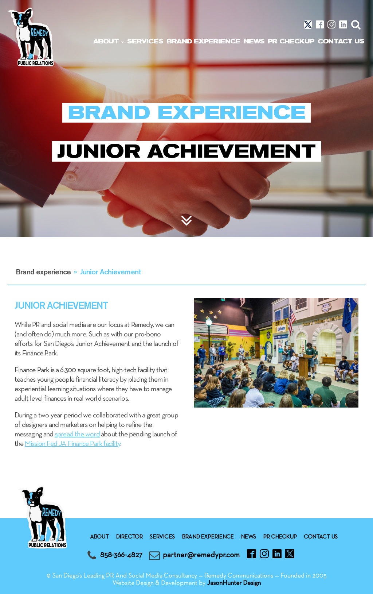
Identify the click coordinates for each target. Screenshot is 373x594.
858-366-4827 (121, 555)
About (106, 41)
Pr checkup (291, 41)
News (254, 41)
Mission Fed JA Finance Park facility (72, 444)
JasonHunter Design (234, 583)
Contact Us (341, 41)
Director (129, 537)
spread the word (77, 434)
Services (145, 41)
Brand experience (203, 41)
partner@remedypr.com (201, 555)
